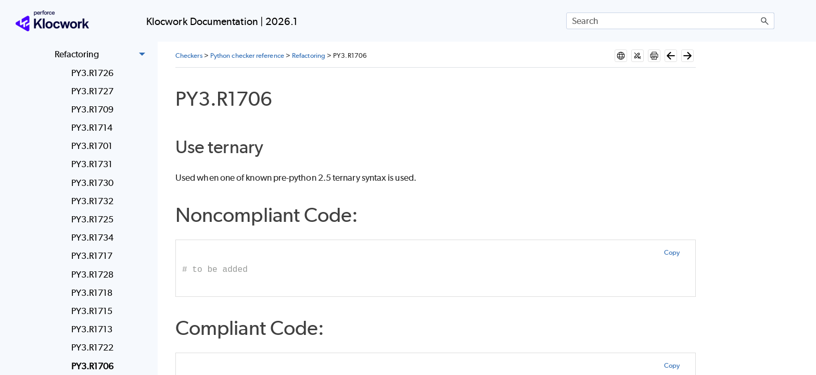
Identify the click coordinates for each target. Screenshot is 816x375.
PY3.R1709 (92, 109)
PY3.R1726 (92, 73)
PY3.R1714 (92, 127)
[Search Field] (670, 20)
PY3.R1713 (92, 329)
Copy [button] (672, 252)
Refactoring (103, 55)
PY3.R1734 (92, 237)
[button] (765, 20)
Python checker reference (247, 55)
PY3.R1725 (92, 219)
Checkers (188, 55)
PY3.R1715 (92, 311)
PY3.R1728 (92, 274)
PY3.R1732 (92, 201)
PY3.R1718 (92, 293)
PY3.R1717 (92, 256)
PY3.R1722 (92, 347)
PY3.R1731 (92, 164)
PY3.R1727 (92, 91)
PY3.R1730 (92, 183)
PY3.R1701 (92, 146)
